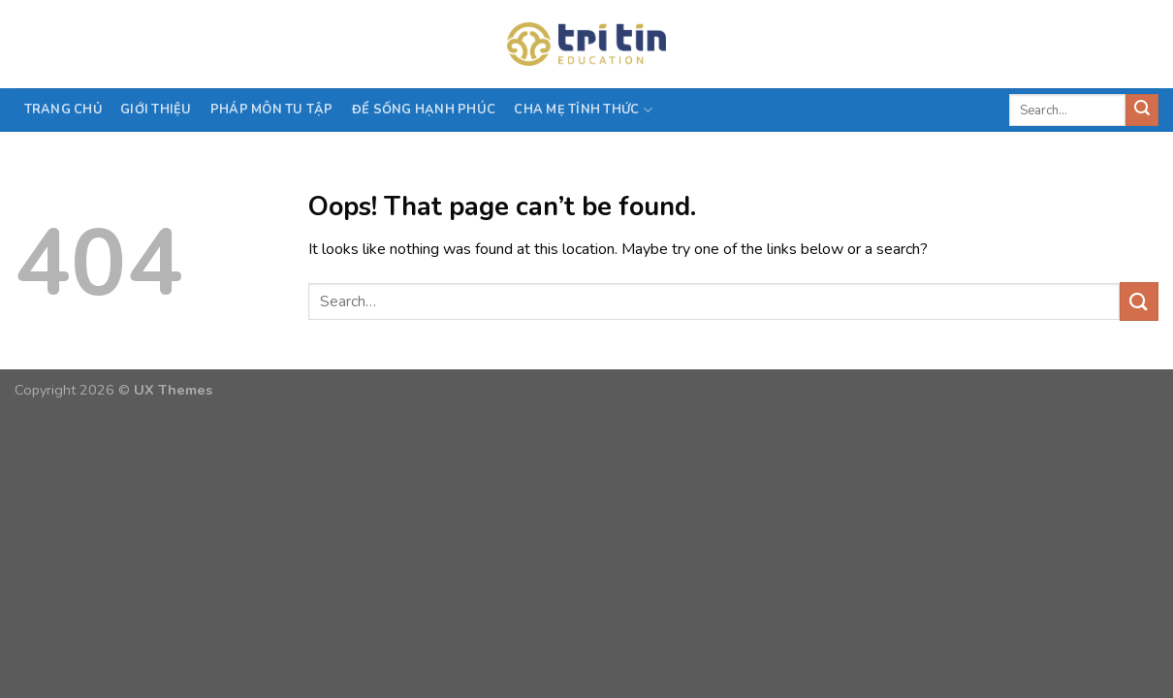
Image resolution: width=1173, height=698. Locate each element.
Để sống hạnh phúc (423, 109)
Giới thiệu (156, 109)
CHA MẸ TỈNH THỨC (583, 110)
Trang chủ (63, 109)
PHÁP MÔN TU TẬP (271, 109)
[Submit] (1141, 110)
